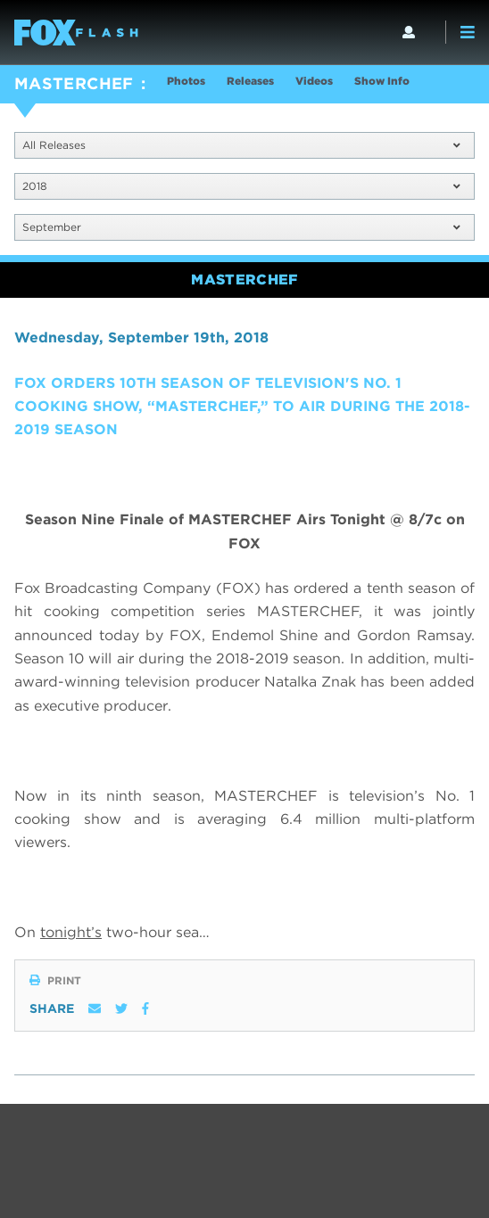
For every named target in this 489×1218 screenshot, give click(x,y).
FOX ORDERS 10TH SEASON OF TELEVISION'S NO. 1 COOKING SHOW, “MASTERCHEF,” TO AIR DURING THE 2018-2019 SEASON (242, 406)
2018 (241, 186)
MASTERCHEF (74, 83)
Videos (314, 80)
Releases (250, 80)
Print (55, 981)
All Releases (241, 145)
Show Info (382, 80)
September (241, 227)
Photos (186, 80)
